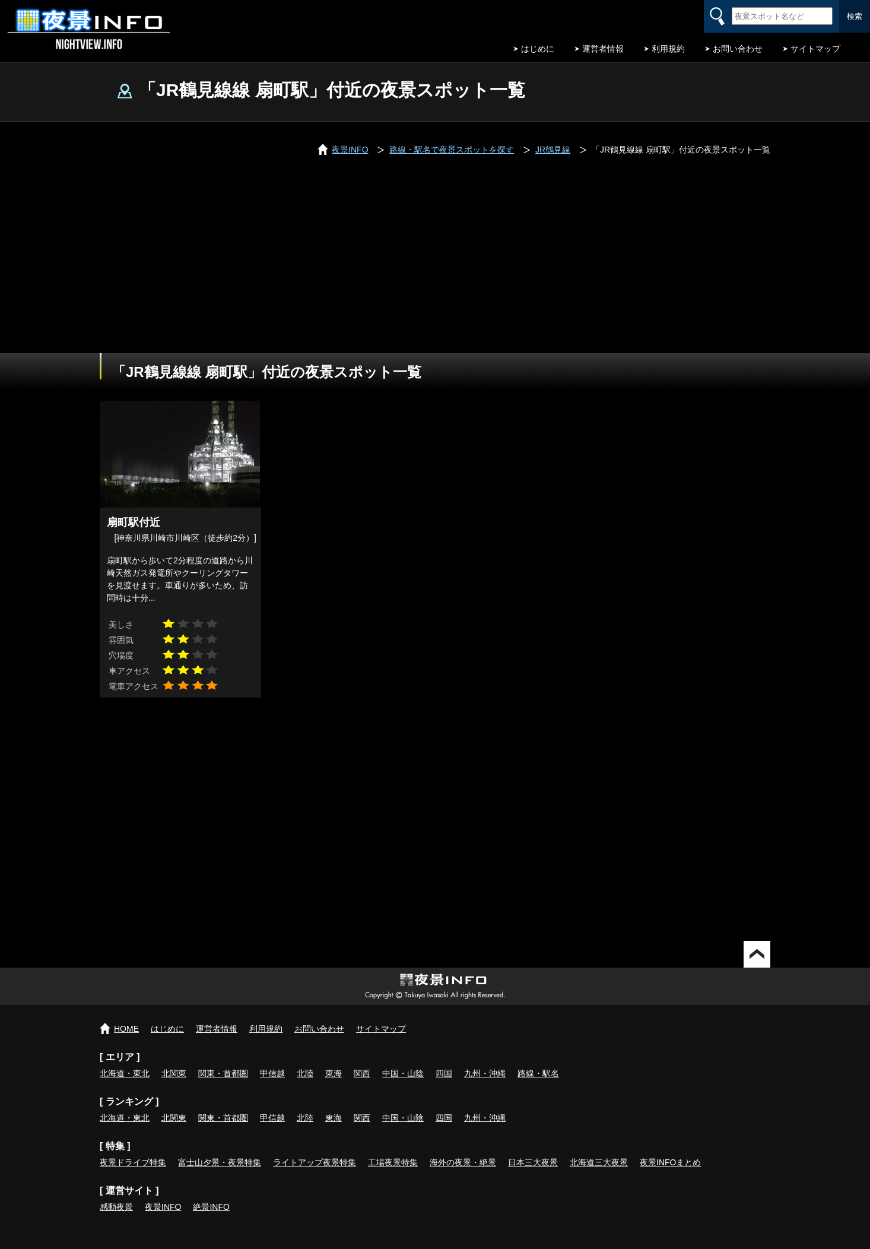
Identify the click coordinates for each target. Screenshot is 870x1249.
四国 (444, 1073)
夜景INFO (163, 1207)
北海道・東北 (125, 1073)
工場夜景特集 (393, 1162)
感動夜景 (116, 1207)
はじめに (537, 48)
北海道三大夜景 (599, 1162)
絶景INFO (211, 1207)
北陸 (305, 1073)
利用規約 (668, 48)
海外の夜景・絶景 (463, 1162)
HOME (126, 1029)
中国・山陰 (403, 1073)
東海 (333, 1073)
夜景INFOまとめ (670, 1162)
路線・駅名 (538, 1073)
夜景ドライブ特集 (133, 1162)
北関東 (173, 1073)
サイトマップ (815, 48)
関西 (362, 1073)
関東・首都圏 (223, 1073)
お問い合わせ (738, 48)
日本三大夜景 (533, 1162)
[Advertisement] (435, 264)
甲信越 (272, 1073)
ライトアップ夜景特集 (314, 1162)
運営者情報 (603, 48)
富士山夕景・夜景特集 (219, 1162)
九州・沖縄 (485, 1073)
